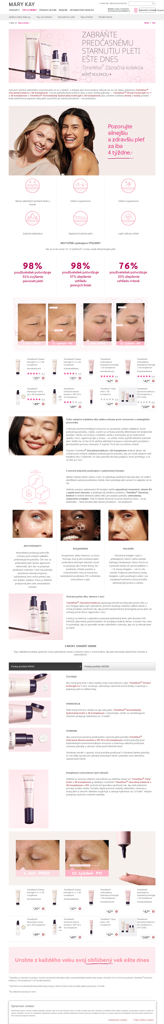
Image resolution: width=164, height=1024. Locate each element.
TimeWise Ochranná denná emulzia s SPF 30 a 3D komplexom (104, 738)
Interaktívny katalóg (82, 10)
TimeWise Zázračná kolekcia (83, 602)
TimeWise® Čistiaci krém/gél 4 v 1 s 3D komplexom (35, 362)
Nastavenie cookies (117, 1020)
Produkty (14, 10)
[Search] (142, 4)
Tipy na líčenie (86, 17)
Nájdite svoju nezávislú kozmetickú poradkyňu (118, 10)
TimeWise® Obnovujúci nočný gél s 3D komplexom (36, 392)
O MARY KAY (103, 3)
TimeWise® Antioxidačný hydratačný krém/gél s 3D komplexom (109, 363)
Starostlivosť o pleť (66, 17)
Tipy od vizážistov (44, 17)
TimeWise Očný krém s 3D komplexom (108, 391)
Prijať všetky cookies (144, 1020)
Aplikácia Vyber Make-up (20, 17)
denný (127, 95)
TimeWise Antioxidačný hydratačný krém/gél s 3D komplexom (65, 95)
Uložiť (146, 23)
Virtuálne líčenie (105, 17)
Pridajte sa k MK (47, 10)
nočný (137, 95)
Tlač (153, 23)
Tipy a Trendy (29, 10)
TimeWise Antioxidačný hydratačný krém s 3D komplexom (103, 711)
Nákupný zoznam (147, 10)
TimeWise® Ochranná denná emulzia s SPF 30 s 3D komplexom (72, 393)
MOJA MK (63, 10)
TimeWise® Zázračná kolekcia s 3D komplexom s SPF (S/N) (146, 393)
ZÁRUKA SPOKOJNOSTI (118, 3)
